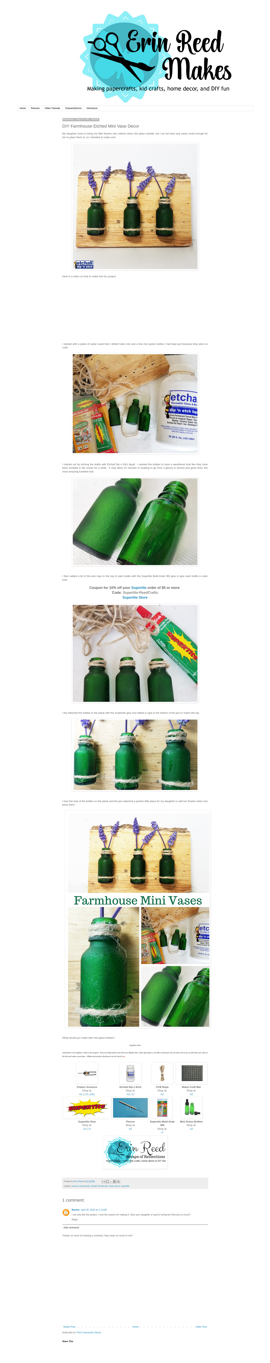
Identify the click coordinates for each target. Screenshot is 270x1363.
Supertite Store (135, 597)
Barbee (76, 1209)
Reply (75, 1219)
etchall (94, 1186)
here (123, 1056)
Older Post (201, 1326)
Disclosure (92, 108)
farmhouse (103, 1186)
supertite (125, 1186)
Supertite (138, 588)
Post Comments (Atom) (89, 1332)
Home (23, 108)
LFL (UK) (90, 1094)
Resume (35, 108)
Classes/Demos (73, 108)
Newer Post (69, 1326)
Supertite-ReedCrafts (140, 593)
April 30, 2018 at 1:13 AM (94, 1209)
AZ (80, 1094)
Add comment (71, 1227)
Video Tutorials (52, 108)
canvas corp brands (80, 1186)
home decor (114, 1186)
